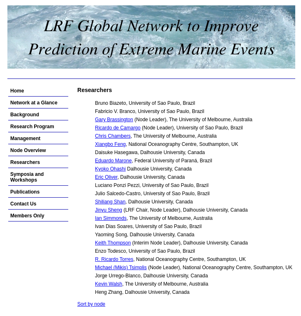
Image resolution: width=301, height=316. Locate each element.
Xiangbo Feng (110, 144)
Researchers (25, 162)
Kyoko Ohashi (110, 169)
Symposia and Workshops (27, 177)
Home (17, 91)
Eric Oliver (106, 177)
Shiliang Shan (110, 202)
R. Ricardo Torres (114, 259)
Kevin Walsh (108, 284)
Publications (24, 192)
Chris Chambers (113, 136)
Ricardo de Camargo (118, 128)
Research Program (32, 126)
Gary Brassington (114, 119)
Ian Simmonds (111, 218)
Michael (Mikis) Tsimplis (121, 267)
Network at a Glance (34, 103)
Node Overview (28, 150)
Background (24, 115)
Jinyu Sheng (108, 210)
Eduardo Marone (113, 161)
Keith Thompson (113, 243)
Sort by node (91, 304)
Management (25, 138)
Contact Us (23, 204)
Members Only (27, 216)
